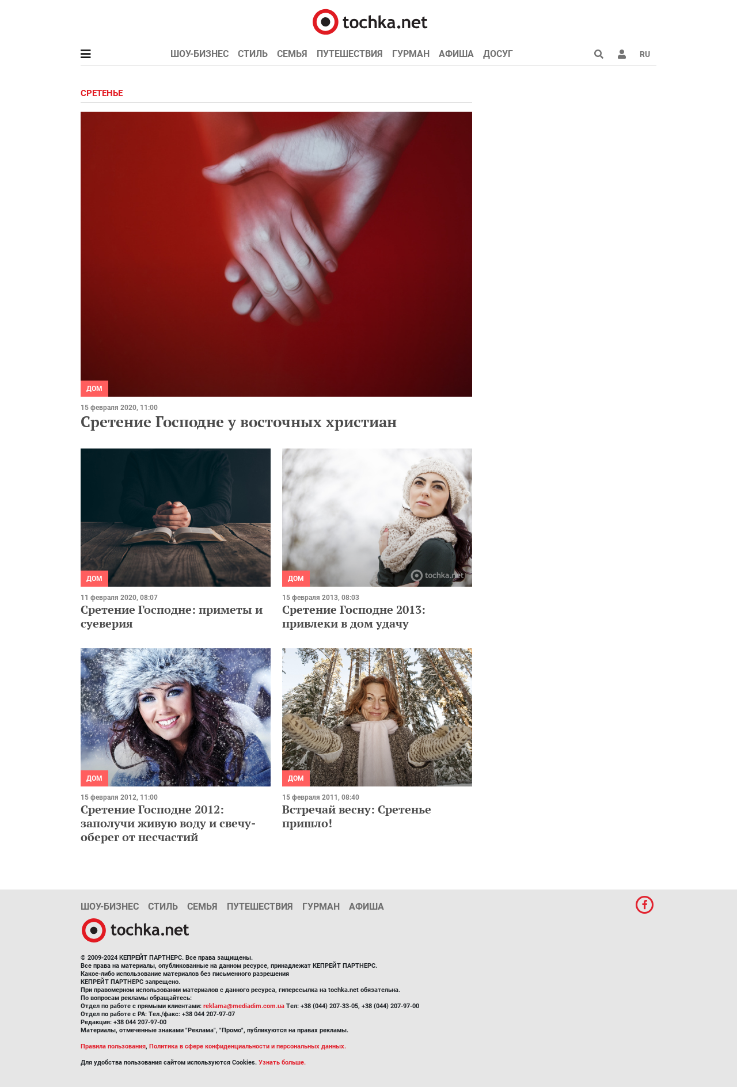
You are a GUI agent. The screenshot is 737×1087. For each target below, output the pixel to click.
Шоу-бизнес (199, 53)
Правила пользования (113, 1046)
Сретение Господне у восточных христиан (239, 421)
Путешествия (350, 53)
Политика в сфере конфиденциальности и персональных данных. (247, 1046)
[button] (621, 54)
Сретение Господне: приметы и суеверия (172, 616)
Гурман (411, 53)
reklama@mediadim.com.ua (243, 1006)
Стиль (253, 53)
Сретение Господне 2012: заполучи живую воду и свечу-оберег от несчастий (168, 823)
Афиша (456, 53)
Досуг (498, 53)
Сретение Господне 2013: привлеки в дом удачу (354, 616)
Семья (292, 53)
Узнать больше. (282, 1062)
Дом (94, 389)
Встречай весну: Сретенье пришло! (356, 816)
